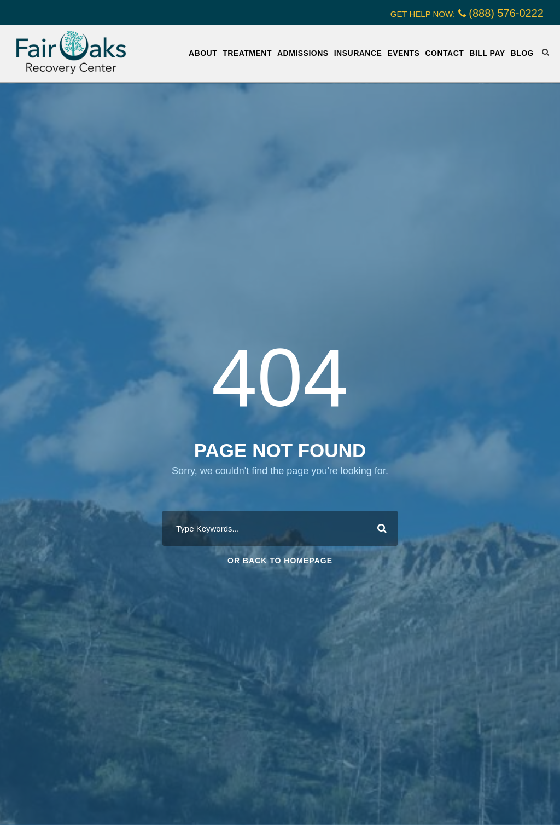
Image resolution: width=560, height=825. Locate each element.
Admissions (303, 53)
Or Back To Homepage (280, 560)
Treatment (247, 53)
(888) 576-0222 (506, 13)
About (203, 53)
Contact (444, 53)
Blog (522, 53)
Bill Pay (487, 53)
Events (403, 53)
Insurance (358, 53)
